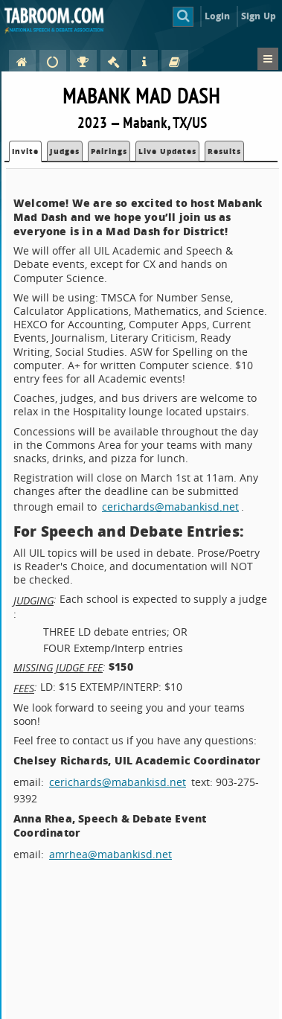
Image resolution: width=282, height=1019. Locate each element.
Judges (65, 151)
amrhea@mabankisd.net (110, 854)
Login (218, 16)
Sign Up (258, 16)
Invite (25, 151)
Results (224, 151)
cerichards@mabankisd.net (170, 506)
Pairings (109, 151)
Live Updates (167, 151)
